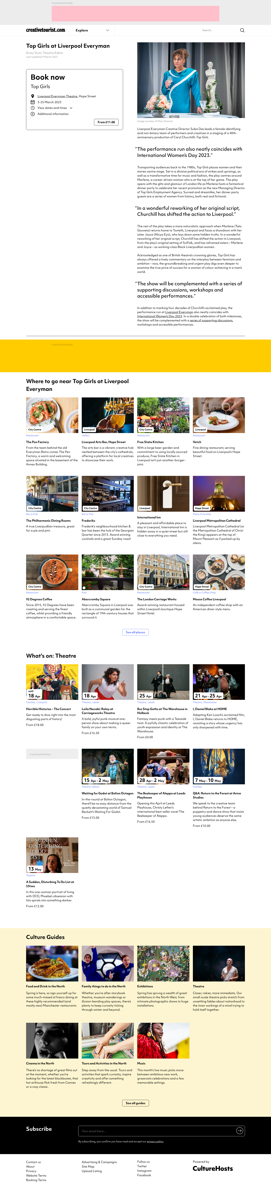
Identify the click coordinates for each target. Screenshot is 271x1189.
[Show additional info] (75, 114)
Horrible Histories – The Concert (48, 709)
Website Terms (36, 1175)
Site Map (88, 1166)
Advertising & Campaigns (99, 1162)
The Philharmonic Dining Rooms (48, 521)
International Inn (149, 517)
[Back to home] (45, 31)
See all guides (135, 1103)
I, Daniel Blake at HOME (210, 709)
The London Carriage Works (156, 599)
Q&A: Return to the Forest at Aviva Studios (217, 795)
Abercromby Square (96, 599)
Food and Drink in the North (45, 986)
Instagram (144, 1170)
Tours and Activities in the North (104, 1063)
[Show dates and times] (75, 108)
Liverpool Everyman (179, 312)
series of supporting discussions (211, 320)
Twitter (142, 1166)
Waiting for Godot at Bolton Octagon (107, 793)
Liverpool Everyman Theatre (57, 96)
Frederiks (88, 521)
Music (141, 1063)
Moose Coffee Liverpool (209, 599)
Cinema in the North (40, 1063)
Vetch (197, 442)
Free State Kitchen (150, 442)
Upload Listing (92, 1171)
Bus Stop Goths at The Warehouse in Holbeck (162, 711)
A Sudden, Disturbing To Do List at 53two (50, 884)
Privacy (31, 1171)
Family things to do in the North (103, 986)
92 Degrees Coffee (39, 599)
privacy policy (155, 1141)
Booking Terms (36, 1180)
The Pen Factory (37, 442)
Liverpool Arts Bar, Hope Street (104, 442)
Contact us (33, 1162)
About (30, 1166)
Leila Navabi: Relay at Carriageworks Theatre (98, 711)
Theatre (198, 986)
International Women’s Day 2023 (159, 316)
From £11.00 (106, 122)
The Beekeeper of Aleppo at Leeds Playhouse (161, 795)
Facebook (144, 1175)
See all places (135, 632)
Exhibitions (145, 986)
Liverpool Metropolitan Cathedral (217, 521)
